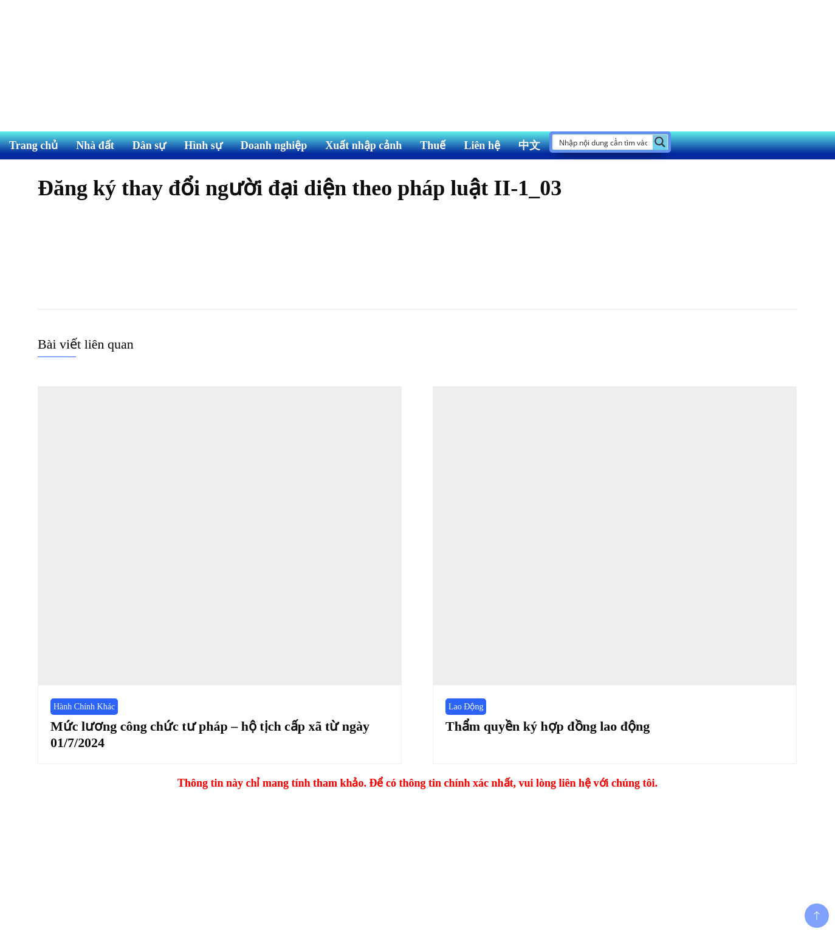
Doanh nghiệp (274, 145)
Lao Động (465, 706)
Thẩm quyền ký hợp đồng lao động (547, 726)
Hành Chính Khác (84, 706)
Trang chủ (33, 145)
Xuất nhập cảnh (363, 145)
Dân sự (149, 145)
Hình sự (203, 145)
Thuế (432, 145)
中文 (529, 145)
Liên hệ (482, 145)
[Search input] (603, 142)
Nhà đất (95, 145)
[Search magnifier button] (660, 142)
